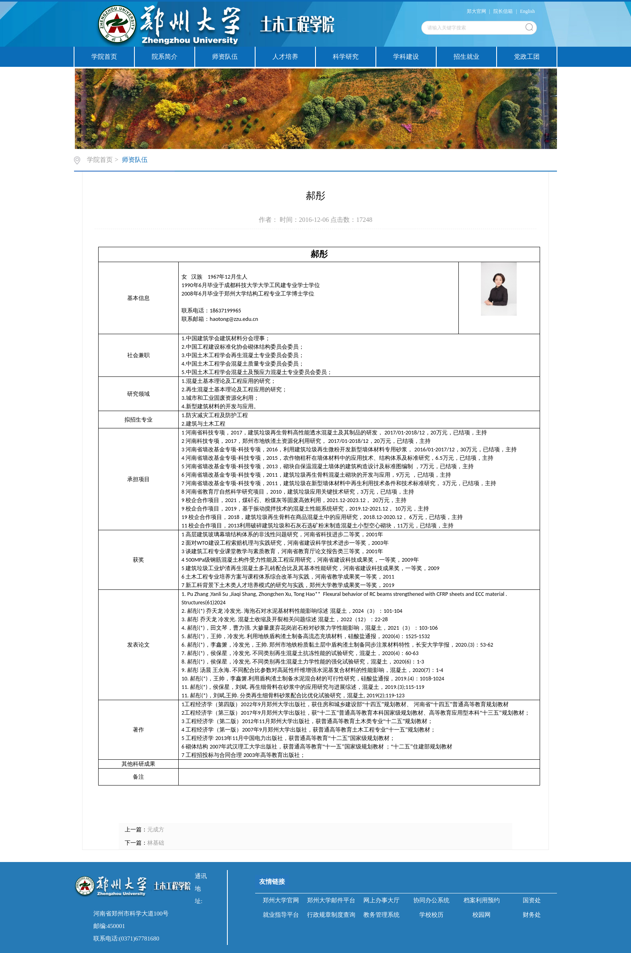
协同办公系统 (431, 900)
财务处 (532, 915)
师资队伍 (225, 56)
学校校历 (431, 915)
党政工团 (527, 56)
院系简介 (164, 56)
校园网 (481, 915)
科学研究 (346, 56)
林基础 (155, 843)
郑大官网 (476, 11)
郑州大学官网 (281, 900)
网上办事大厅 (381, 900)
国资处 (532, 900)
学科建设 (406, 56)
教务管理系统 (381, 915)
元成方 (155, 830)
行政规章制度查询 (331, 915)
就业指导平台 (281, 915)
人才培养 (285, 56)
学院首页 (104, 56)
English (527, 11)
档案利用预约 (482, 900)
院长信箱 (503, 11)
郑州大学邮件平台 (331, 900)
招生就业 (466, 56)
